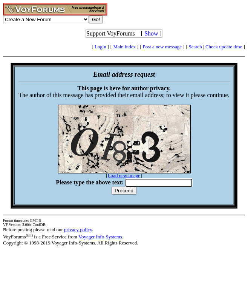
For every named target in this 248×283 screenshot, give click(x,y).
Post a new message (162, 46)
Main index (124, 46)
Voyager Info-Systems (100, 237)
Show (151, 33)
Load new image (124, 175)
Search (195, 46)
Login (100, 46)
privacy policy (78, 229)
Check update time (223, 46)
